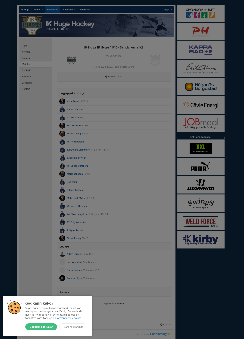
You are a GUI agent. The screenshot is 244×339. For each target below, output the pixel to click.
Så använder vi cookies (67, 318)
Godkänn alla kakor (41, 326)
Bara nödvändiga (73, 326)
